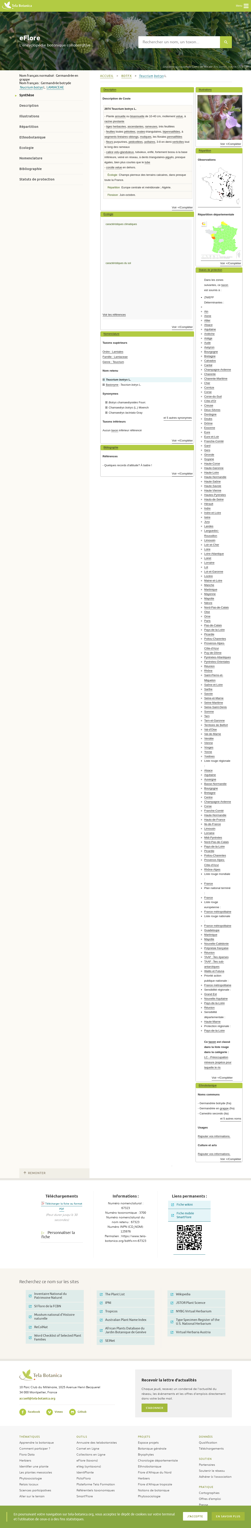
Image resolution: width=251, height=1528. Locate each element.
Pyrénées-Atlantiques (217, 657)
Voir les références (114, 314)
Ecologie (26, 148)
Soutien (205, 1459)
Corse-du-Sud (213, 396)
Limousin (210, 540)
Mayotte (209, 598)
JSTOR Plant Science (188, 1303)
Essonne (209, 427)
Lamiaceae (55, 87)
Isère (207, 517)
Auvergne (210, 779)
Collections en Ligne (91, 1454)
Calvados (210, 360)
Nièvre (208, 603)
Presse (203, 1504)
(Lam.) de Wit (185, 66)
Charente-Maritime (215, 378)
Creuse (208, 405)
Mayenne (210, 594)
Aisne (207, 315)
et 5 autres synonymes (178, 417)
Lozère (208, 576)
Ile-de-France (212, 824)
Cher (207, 383)
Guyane (209, 459)
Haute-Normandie (215, 477)
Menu (242, 6)
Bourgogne (211, 351)
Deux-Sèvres (212, 409)
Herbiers (25, 1460)
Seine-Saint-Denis (215, 707)
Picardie (209, 634)
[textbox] (179, 42)
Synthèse (26, 95)
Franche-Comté (214, 441)
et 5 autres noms (230, 1118)
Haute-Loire (211, 472)
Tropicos (109, 1311)
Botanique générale (152, 1448)
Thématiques (29, 1437)
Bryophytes (146, 1454)
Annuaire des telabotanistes (97, 1442)
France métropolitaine (217, 911)
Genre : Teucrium (113, 362)
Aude (207, 342)
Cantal (208, 365)
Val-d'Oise (210, 729)
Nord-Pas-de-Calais (216, 607)
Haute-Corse (212, 463)
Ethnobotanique (32, 137)
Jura (207, 521)
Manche (209, 585)
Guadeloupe (212, 930)
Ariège (208, 338)
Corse (208, 392)
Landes (208, 526)
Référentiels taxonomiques (96, 1490)
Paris (207, 620)
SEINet (107, 1341)
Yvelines (209, 756)
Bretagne (210, 356)
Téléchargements (211, 1448)
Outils (82, 1437)
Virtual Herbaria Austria (191, 1332)
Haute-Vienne (212, 490)
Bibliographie (30, 169)
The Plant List (112, 1294)
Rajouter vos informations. (214, 1136)
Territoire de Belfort (216, 725)
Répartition (28, 127)
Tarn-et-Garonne (214, 720)
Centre (208, 797)
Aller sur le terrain (32, 1496)
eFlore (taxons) (87, 1460)
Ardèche (209, 333)
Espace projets (148, 1442)
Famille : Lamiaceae (115, 356)
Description (28, 106)
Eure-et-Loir (211, 436)
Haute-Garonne (214, 468)
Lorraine (209, 562)
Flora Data (27, 1454)
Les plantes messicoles (35, 1472)
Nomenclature (30, 158)
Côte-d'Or (210, 401)
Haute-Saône (212, 481)
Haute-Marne (212, 1021)
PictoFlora (84, 1478)
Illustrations (29, 116)
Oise (207, 611)
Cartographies (209, 1492)
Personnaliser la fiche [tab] (58, 1234)
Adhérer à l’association (215, 1476)
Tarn (207, 716)
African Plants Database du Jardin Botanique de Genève (123, 1330)
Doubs (208, 418)
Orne (207, 616)
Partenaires (207, 1464)
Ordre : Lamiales (113, 351)
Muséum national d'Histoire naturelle (52, 1317)
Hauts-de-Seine (214, 499)
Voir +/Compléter (182, 207)
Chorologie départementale (158, 1460)
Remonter (35, 1173)
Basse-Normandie (215, 783)
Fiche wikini (182, 1204)
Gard (207, 445)
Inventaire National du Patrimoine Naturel (48, 1296)
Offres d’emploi (210, 1498)
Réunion (209, 666)
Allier (207, 320)
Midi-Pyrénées (213, 837)
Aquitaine (210, 329)
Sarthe (208, 689)
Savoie (208, 693)
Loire (207, 549)
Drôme (208, 423)
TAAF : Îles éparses (216, 957)
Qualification (208, 1442)
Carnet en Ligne (88, 1448)
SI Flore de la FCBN (45, 1306)
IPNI (105, 1303)
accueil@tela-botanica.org (37, 1398)
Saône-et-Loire (213, 684)
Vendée (209, 738)
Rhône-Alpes (212, 869)
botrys (38, 87)
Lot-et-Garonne (213, 571)
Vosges (208, 747)
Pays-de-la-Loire (214, 629)
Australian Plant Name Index (123, 1320)
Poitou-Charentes (215, 638)
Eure (207, 432)
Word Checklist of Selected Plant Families (55, 1338)
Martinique (210, 589)
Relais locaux (28, 1484)
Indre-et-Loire (212, 512)
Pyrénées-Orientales (217, 661)
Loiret (207, 558)
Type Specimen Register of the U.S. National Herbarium (195, 1322)
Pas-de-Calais (213, 625)
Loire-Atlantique (214, 553)
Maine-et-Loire (213, 580)
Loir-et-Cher (211, 544)
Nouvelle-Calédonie (216, 943)
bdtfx (126, 76)
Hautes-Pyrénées (215, 494)
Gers (207, 450)
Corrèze (209, 387)
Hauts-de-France (214, 819)
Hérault (208, 503)
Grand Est (210, 994)
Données (206, 1437)
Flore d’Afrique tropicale (155, 1484)
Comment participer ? (34, 1448)
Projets (144, 1437)
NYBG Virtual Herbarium (191, 1311)
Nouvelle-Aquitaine (216, 998)
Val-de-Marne (212, 734)
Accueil (106, 76)
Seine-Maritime (213, 702)
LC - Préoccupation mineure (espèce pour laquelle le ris (217, 1062)
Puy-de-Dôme (212, 652)
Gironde (209, 454)
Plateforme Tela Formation (96, 1484)
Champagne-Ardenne (217, 369)
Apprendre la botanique (36, 1442)
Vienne (208, 743)
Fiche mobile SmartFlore (182, 1215)
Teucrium (26, 87)
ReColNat (38, 1327)
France (208, 883)
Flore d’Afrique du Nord (155, 1472)
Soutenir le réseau (212, 1470)
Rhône (208, 670)
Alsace (208, 324)
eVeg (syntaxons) (89, 1466)
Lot (206, 567)
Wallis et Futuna (214, 971)
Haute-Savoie (212, 486)
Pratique (206, 1487)
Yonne (208, 751)
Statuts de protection (36, 179)
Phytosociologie (30, 1478)
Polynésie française (216, 948)
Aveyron (209, 347)
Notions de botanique (153, 1490)
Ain (206, 311)
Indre (207, 508)
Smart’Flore (85, 1496)
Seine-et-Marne (214, 698)
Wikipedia (180, 1294)
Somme (209, 711)
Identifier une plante (33, 1466)
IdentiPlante (85, 1472)
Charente (210, 374)
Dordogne (210, 414)
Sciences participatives (35, 1490)
